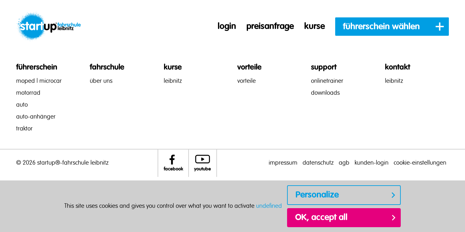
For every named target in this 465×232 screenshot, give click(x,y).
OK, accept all (321, 217)
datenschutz (318, 163)
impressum (283, 163)
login (227, 26)
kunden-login (371, 163)
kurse (314, 26)
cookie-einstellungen (420, 163)
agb (344, 163)
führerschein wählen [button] (381, 26)
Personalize (317, 194)
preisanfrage (270, 26)
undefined (269, 206)
